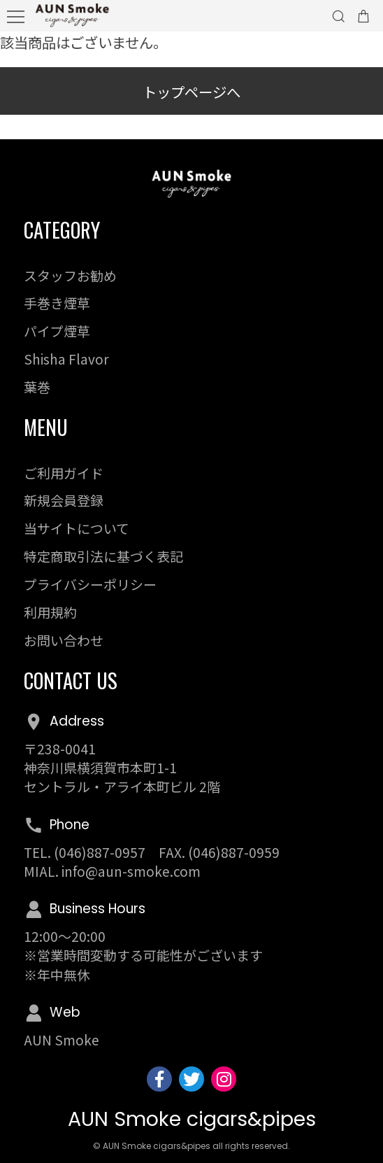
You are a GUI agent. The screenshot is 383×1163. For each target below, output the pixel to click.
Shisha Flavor (66, 358)
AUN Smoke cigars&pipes (192, 1119)
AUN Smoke (61, 1039)
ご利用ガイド (63, 472)
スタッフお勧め (70, 275)
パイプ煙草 (57, 330)
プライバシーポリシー (90, 584)
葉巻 (37, 386)
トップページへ (191, 91)
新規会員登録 (63, 500)
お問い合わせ (63, 639)
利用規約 (50, 611)
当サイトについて (76, 528)
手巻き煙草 (57, 302)
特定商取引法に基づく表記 (103, 556)
